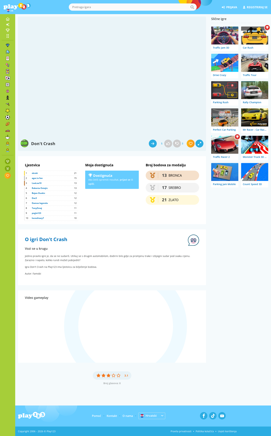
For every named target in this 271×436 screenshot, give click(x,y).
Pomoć (96, 416)
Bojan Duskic (38, 193)
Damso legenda (40, 203)
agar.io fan (37, 178)
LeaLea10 (36, 183)
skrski (35, 173)
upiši (91, 183)
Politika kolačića (205, 431)
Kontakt (112, 416)
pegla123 (36, 213)
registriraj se (255, 7)
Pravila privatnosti (181, 431)
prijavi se (125, 179)
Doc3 (34, 198)
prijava (229, 7)
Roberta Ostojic (40, 188)
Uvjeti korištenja (227, 431)
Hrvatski (148, 416)
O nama (128, 416)
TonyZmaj (37, 208)
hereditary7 (38, 218)
